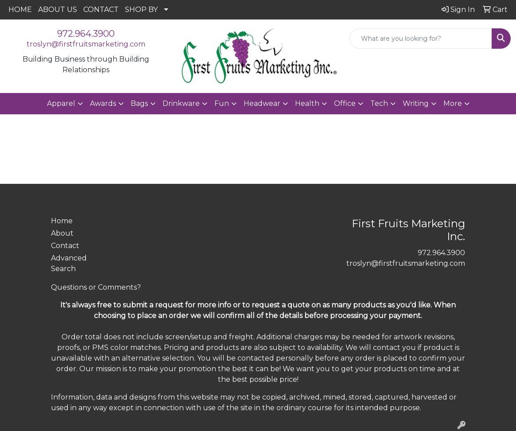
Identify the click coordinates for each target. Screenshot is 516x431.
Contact (65, 245)
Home (62, 221)
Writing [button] (416, 103)
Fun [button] (221, 103)
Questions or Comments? (96, 287)
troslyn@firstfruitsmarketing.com (86, 44)
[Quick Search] (420, 38)
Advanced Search (69, 263)
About (62, 233)
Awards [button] (103, 103)
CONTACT (101, 9)
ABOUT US (57, 9)
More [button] (452, 103)
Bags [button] (139, 103)
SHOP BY (141, 9)
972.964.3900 (86, 33)
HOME (20, 9)
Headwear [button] (262, 103)
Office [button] (345, 103)
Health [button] (307, 103)
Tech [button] (379, 103)
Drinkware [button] (181, 103)
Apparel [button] (61, 103)
